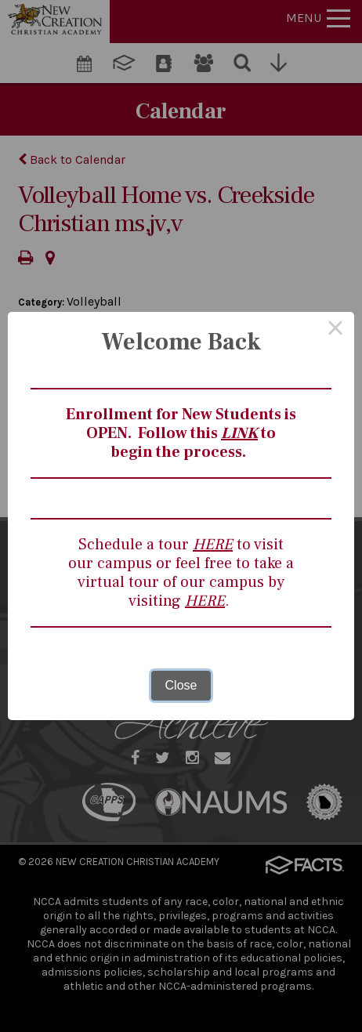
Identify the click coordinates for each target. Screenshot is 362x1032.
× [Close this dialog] (335, 330)
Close (181, 685)
